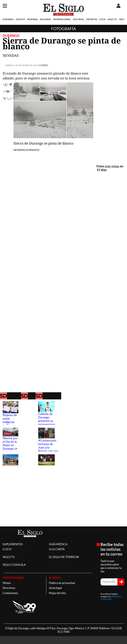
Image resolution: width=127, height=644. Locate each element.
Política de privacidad (62, 583)
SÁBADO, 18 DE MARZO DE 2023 (22, 65)
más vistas (112, 166)
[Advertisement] (110, 110)
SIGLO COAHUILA (14, 564)
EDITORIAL (78, 19)
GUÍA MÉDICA (58, 544)
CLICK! (7, 549)
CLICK (102, 19)
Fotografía (63, 28)
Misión (7, 583)
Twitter (7, 91)
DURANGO (8, 19)
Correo (7, 98)
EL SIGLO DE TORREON (64, 557)
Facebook (7, 84)
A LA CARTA (57, 549)
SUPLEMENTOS (13, 544)
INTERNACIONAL (62, 19)
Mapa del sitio (57, 593)
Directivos (9, 588)
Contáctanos (10, 593)
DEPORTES (91, 19)
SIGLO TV (112, 19)
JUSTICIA (20, 19)
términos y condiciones (111, 598)
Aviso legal (55, 588)
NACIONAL (45, 19)
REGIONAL (32, 19)
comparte (7, 105)
